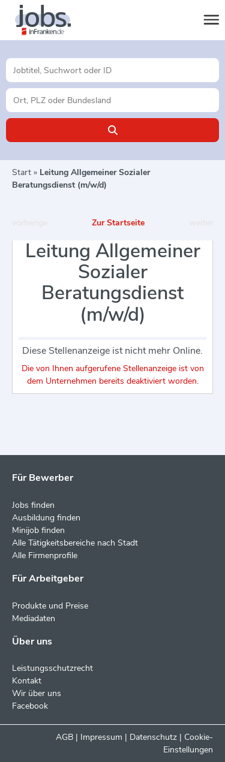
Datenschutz (153, 737)
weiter (201, 222)
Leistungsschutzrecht (52, 668)
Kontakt (26, 680)
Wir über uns (36, 693)
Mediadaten (33, 618)
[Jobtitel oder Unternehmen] (112, 70)
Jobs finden (33, 505)
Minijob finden (38, 530)
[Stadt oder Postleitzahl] (112, 100)
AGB (64, 737)
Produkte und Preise (50, 606)
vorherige (29, 222)
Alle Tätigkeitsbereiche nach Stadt (75, 543)
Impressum (101, 737)
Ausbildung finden (46, 517)
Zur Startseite (118, 222)
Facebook (30, 706)
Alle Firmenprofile (44, 555)
